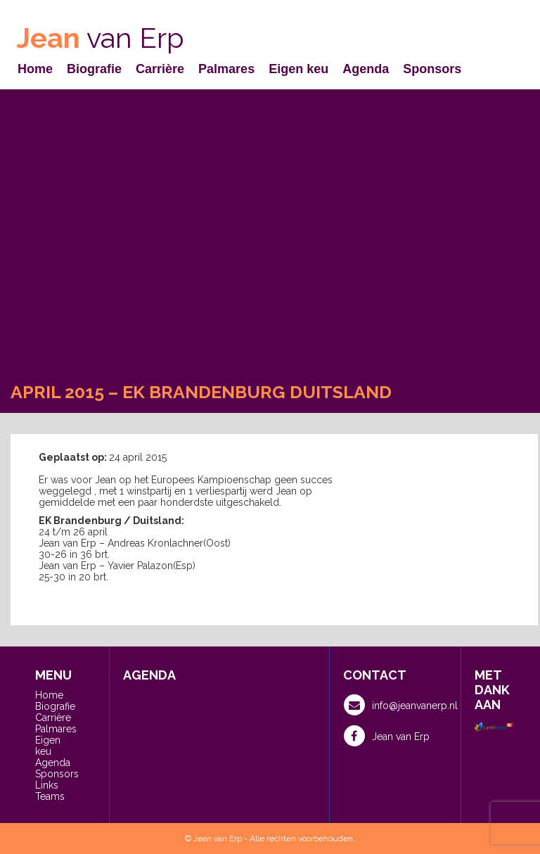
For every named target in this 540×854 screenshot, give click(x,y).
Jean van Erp (387, 735)
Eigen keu (298, 69)
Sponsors (432, 69)
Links (46, 785)
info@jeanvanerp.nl (401, 704)
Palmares (226, 69)
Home (35, 69)
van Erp (100, 37)
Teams (50, 796)
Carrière (160, 69)
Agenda (365, 69)
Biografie (94, 69)
